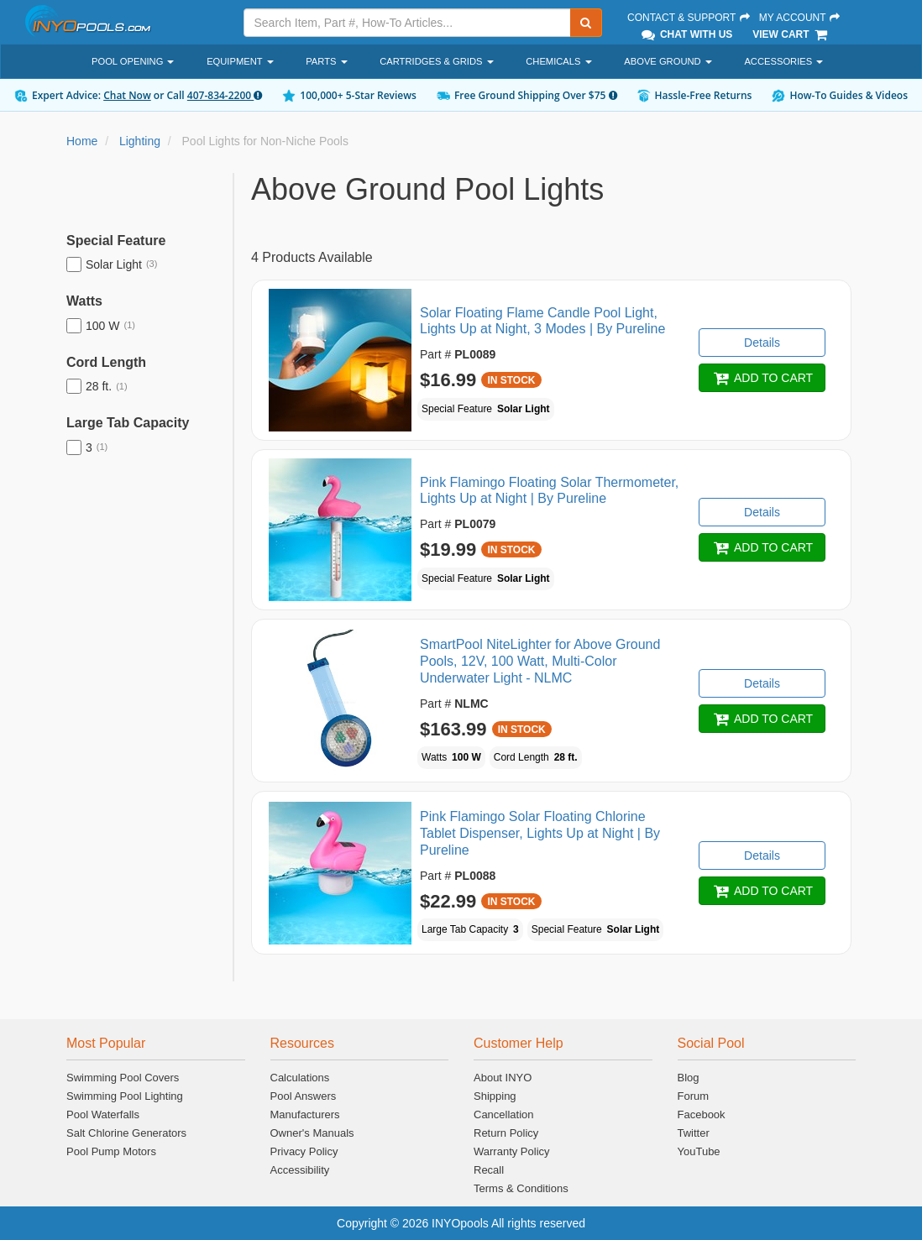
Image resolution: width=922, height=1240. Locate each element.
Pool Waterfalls (102, 1114)
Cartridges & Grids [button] (436, 61)
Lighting (139, 141)
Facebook (702, 1114)
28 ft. (97, 386)
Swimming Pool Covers (122, 1077)
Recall (489, 1170)
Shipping (495, 1096)
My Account (800, 18)
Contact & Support (689, 18)
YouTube (699, 1151)
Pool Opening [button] (133, 61)
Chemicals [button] (558, 61)
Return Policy (506, 1133)
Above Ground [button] (668, 61)
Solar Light (111, 264)
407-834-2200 (224, 95)
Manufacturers (305, 1114)
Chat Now (127, 95)
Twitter (694, 1133)
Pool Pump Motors (111, 1151)
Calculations (300, 1077)
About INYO (503, 1077)
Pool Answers (303, 1096)
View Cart (790, 34)
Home (81, 141)
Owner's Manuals (312, 1133)
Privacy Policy (304, 1151)
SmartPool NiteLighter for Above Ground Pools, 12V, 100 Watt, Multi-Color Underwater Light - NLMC (540, 661)
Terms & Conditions (521, 1188)
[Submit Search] (586, 22)
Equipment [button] (240, 61)
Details (762, 342)
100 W (100, 325)
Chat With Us (686, 34)
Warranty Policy (512, 1151)
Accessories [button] (783, 61)
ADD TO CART (762, 378)
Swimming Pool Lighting (124, 1096)
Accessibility (300, 1170)
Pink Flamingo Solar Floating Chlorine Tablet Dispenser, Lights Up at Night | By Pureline (540, 833)
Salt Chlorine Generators (126, 1133)
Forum (694, 1096)
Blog (688, 1077)
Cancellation (504, 1114)
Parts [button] (326, 61)
